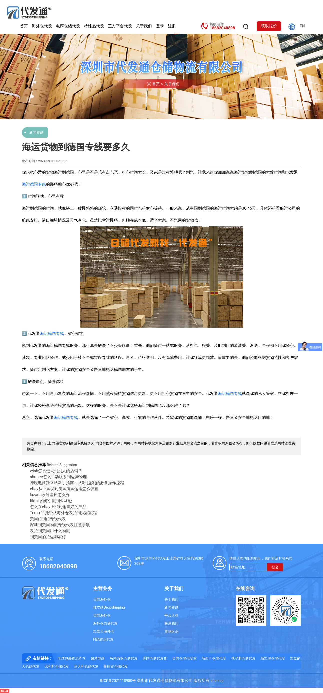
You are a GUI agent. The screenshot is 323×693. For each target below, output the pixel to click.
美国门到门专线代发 (48, 518)
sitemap (217, 681)
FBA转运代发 (103, 640)
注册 (172, 26)
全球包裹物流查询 (72, 658)
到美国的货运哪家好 (48, 536)
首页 (24, 26)
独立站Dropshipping (109, 608)
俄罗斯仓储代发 (243, 658)
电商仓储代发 (68, 26)
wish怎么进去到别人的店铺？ (56, 470)
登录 (160, 26)
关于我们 (144, 26)
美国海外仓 (102, 600)
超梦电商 (98, 658)
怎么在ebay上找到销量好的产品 (58, 506)
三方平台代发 (120, 26)
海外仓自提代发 (105, 624)
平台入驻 (171, 616)
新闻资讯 (37, 132)
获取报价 (269, 26)
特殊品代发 (94, 26)
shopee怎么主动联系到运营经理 (58, 476)
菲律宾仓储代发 (116, 666)
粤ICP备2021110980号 (118, 681)
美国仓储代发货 (155, 658)
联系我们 (171, 624)
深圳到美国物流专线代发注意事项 (60, 524)
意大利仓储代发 (86, 666)
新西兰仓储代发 (214, 658)
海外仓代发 (42, 26)
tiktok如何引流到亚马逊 (51, 500)
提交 (275, 567)
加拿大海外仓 (103, 632)
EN (302, 26)
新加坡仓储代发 (273, 658)
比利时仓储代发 (56, 666)
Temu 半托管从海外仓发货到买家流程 (63, 512)
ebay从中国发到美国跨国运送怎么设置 (64, 488)
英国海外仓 (102, 616)
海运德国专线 (34, 184)
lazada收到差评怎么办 (50, 494)
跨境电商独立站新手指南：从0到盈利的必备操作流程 (77, 482)
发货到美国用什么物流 (50, 530)
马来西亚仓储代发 (124, 658)
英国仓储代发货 (184, 658)
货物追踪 (171, 632)
